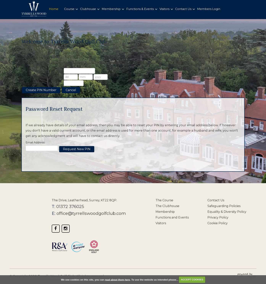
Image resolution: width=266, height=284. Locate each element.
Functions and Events (172, 217)
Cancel (71, 90)
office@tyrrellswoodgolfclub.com (91, 213)
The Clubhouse (167, 206)
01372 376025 (70, 206)
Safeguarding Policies (223, 206)
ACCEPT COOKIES (192, 279)
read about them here (117, 279)
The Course (164, 200)
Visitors (161, 223)
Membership (165, 212)
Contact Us (215, 200)
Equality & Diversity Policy (226, 212)
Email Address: (35, 142)
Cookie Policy (217, 223)
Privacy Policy (217, 217)
